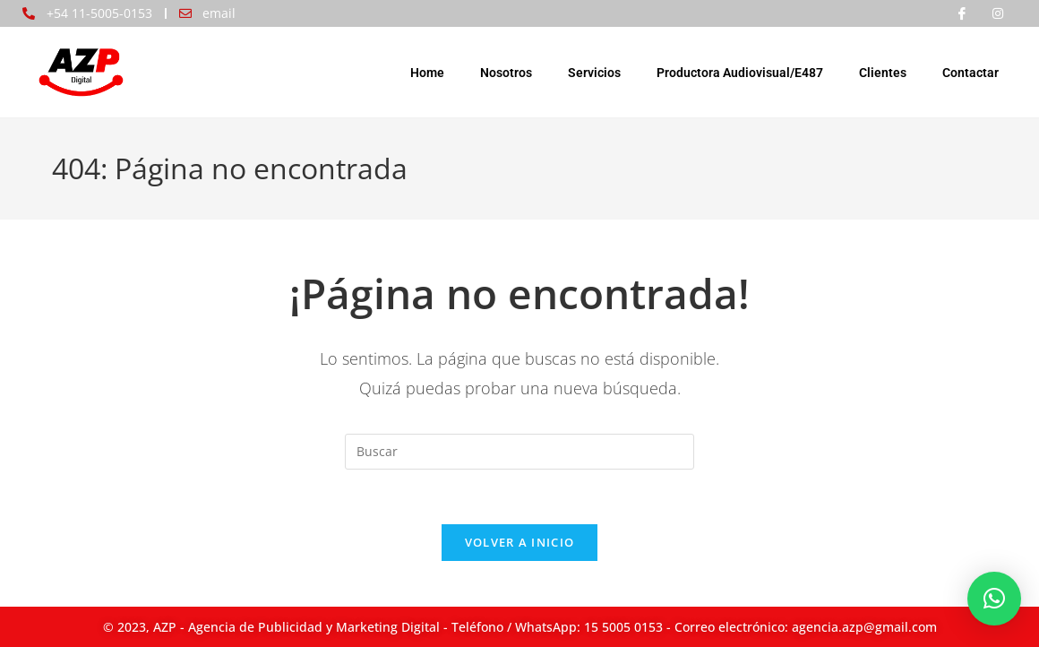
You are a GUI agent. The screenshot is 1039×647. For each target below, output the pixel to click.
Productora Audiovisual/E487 (740, 72)
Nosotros (506, 72)
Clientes (882, 72)
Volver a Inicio (520, 542)
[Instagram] (997, 13)
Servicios (594, 72)
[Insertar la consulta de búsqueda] (519, 452)
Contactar (970, 72)
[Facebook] (962, 13)
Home (427, 72)
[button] (994, 598)
